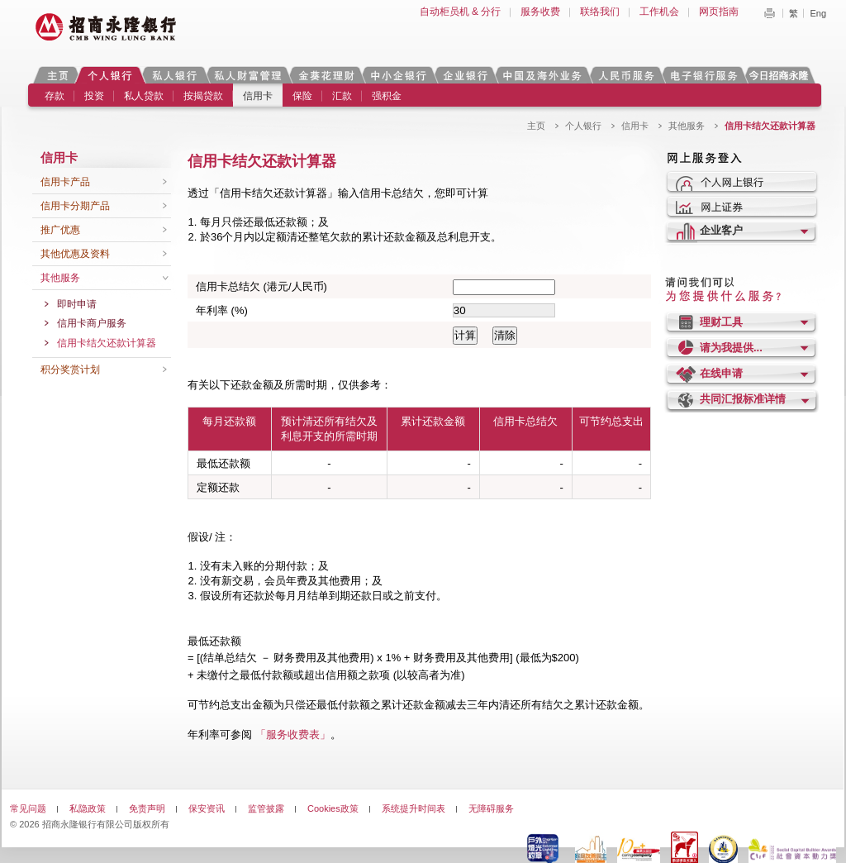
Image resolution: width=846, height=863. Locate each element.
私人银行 (174, 74)
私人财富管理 (247, 74)
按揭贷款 (203, 96)
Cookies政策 (333, 808)
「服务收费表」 (292, 734)
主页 (57, 74)
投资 (94, 96)
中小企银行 (398, 74)
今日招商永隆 (781, 74)
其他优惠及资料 (75, 254)
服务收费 (540, 11)
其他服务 (686, 126)
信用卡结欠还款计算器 (106, 343)
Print (769, 13)
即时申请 (77, 304)
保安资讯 (206, 808)
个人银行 (110, 74)
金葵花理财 (325, 74)
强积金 (387, 96)
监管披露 (266, 808)
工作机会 (659, 11)
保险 (302, 96)
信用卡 (258, 96)
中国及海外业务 (542, 74)
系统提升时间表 (413, 808)
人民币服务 (625, 74)
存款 (54, 96)
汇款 (342, 96)
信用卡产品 (65, 182)
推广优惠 (60, 230)
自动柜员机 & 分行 (460, 11)
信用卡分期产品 (75, 206)
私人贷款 (144, 96)
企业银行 (464, 74)
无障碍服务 (491, 808)
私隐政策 (87, 808)
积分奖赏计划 (70, 369)
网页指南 (719, 11)
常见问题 (28, 808)
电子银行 (703, 74)
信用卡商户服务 (91, 323)
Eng (818, 13)
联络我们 (600, 11)
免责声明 (147, 808)
